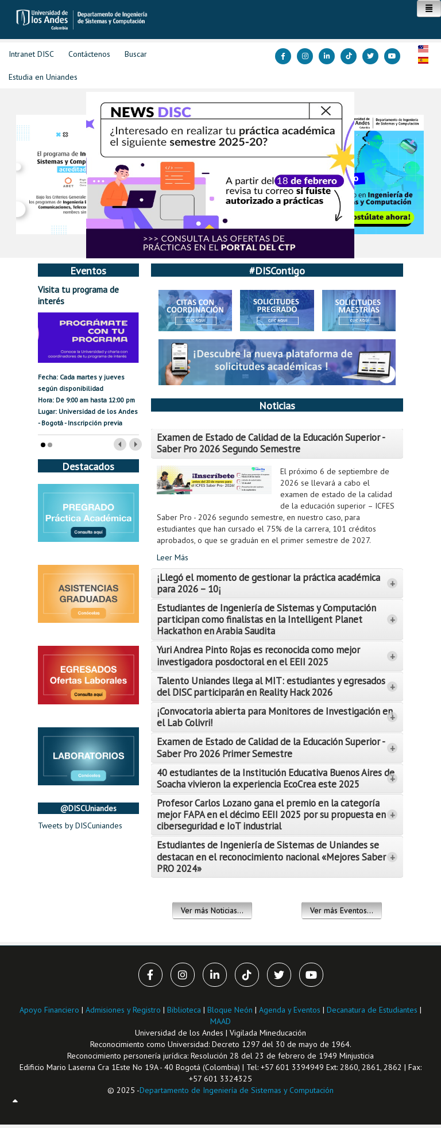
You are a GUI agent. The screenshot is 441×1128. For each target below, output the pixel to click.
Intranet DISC (31, 54)
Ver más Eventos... (341, 910)
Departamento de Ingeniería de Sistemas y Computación (237, 1090)
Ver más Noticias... (212, 910)
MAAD (220, 1021)
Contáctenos (89, 54)
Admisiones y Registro (123, 1010)
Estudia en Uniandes (43, 77)
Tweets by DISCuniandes (80, 825)
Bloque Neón (231, 1010)
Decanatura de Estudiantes (372, 1010)
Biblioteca (184, 1010)
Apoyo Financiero (49, 1010)
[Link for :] (220, 175)
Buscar (136, 54)
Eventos (88, 270)
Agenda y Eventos (289, 1010)
